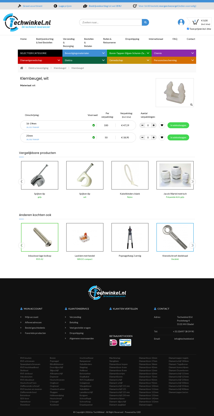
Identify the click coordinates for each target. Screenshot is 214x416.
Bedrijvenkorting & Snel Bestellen (45, 40)
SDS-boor (24, 398)
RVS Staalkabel (87, 379)
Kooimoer (54, 404)
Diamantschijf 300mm (179, 383)
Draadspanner (86, 404)
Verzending (75, 317)
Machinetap (114, 358)
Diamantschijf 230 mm (119, 395)
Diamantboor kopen (118, 364)
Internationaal (156, 38)
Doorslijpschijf (56, 367)
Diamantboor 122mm (148, 392)
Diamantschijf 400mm (179, 389)
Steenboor (25, 404)
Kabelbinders (86, 364)
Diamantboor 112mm (148, 389)
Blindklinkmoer (56, 364)
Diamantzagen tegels (178, 358)
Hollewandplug (57, 395)
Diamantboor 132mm (148, 395)
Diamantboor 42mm (148, 367)
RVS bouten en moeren (31, 389)
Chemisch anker (57, 389)
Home (23, 38)
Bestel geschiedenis (35, 327)
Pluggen (54, 392)
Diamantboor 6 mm (118, 367)
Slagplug (84, 367)
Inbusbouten (26, 376)
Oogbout (54, 383)
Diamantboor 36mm (148, 364)
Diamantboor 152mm (148, 401)
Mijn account (31, 317)
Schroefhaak (85, 398)
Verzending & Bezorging (69, 42)
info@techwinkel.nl (184, 338)
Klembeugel (60, 67)
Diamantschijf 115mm (179, 373)
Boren (53, 358)
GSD (138, 412)
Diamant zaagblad (117, 404)
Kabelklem (84, 389)
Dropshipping (132, 38)
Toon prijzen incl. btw (199, 28)
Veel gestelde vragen (80, 327)
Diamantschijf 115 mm (119, 386)
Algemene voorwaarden (82, 338)
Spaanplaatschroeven (30, 364)
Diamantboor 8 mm (118, 370)
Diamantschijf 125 (117, 389)
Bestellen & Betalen (89, 42)
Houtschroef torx (28, 383)
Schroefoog (85, 401)
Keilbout (84, 370)
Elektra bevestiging (38, 67)
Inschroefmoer (86, 358)
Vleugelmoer (86, 386)
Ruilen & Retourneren (109, 40)
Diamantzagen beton (178, 392)
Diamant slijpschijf (117, 401)
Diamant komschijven (178, 367)
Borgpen (84, 395)
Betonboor (25, 395)
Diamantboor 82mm (148, 379)
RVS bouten (26, 358)
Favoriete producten (35, 333)
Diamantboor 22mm (148, 358)
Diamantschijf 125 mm (119, 392)
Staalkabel (84, 376)
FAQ (175, 38)
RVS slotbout (26, 373)
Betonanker (85, 373)
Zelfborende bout (28, 392)
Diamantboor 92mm (148, 383)
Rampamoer (85, 361)
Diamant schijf (115, 383)
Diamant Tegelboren (178, 364)
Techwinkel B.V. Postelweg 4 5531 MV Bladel (185, 320)
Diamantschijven (117, 398)
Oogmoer (54, 386)
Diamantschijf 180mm (179, 361)
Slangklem (114, 361)
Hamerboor (25, 401)
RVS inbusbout (27, 379)
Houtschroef (56, 398)
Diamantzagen (145, 404)
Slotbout (24, 370)
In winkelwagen (178, 125)
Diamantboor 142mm (148, 398)
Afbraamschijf (56, 373)
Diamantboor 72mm (148, 376)
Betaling (74, 322)
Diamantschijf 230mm (179, 379)
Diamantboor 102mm (148, 386)
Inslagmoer (85, 383)
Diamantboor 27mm (148, 361)
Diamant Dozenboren (178, 370)
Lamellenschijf (86, 392)
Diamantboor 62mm (148, 373)
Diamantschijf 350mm (179, 386)
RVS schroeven (27, 361)
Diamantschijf (115, 379)
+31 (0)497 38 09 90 (183, 331)
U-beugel (54, 401)
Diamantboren (116, 376)
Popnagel (54, 361)
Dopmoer (54, 376)
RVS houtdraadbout (29, 367)
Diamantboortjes (117, 373)
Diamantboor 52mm (148, 370)
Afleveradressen (33, 322)
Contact (191, 38)
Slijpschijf (54, 370)
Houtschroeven (57, 379)
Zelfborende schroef (29, 386)
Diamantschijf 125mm (179, 376)
